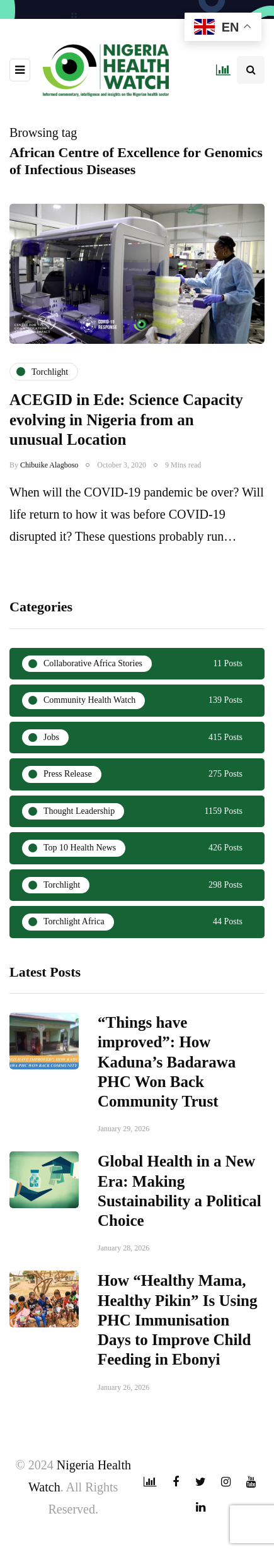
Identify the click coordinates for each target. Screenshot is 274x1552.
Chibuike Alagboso (49, 465)
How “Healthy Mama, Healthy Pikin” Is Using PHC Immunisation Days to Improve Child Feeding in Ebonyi (178, 1329)
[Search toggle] (251, 70)
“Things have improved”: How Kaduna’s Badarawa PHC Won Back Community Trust (167, 1071)
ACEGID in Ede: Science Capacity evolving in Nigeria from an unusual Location (126, 419)
